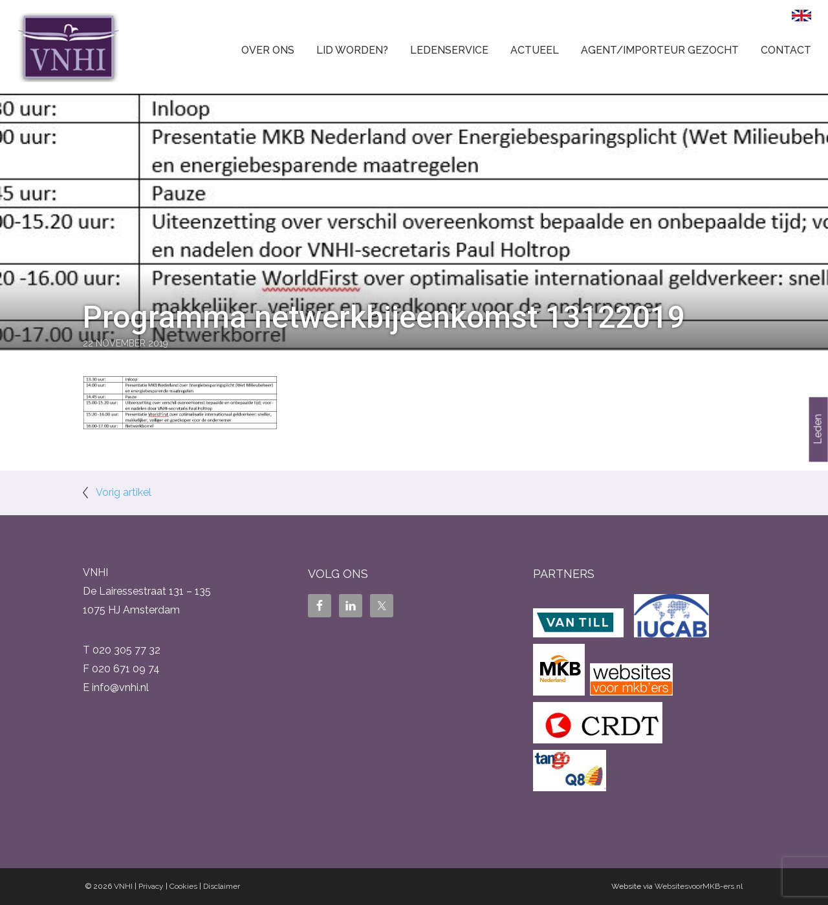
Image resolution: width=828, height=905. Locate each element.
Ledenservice (449, 50)
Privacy (151, 886)
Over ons (267, 50)
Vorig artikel (123, 492)
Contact (786, 50)
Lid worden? (352, 50)
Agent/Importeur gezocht (660, 50)
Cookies (183, 886)
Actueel (534, 50)
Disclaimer (221, 886)
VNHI (123, 886)
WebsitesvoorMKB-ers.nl (699, 886)
